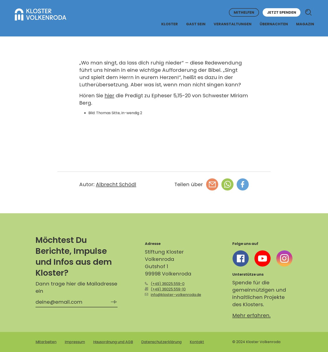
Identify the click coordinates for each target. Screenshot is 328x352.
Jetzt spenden (281, 12)
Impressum (75, 341)
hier (109, 95)
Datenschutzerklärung (161, 341)
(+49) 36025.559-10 (168, 289)
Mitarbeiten (46, 341)
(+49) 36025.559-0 (167, 283)
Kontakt (197, 341)
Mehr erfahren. (251, 315)
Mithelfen (244, 12)
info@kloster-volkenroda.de (176, 294)
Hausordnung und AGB (113, 341)
